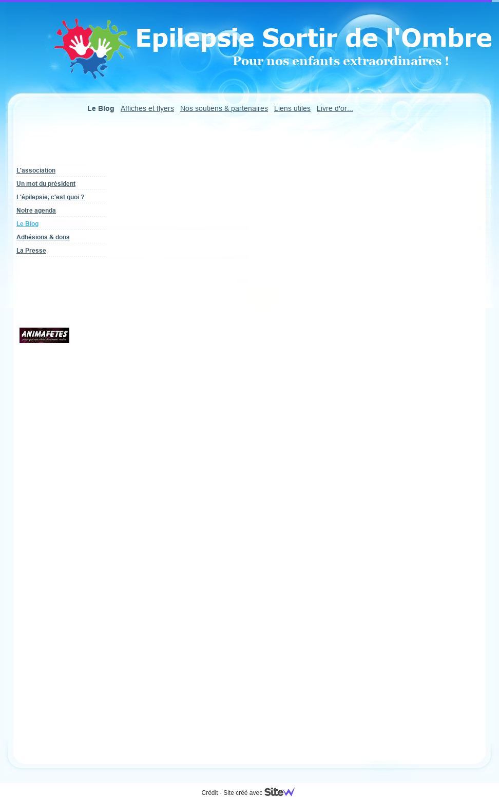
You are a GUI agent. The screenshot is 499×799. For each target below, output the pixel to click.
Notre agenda (36, 210)
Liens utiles (292, 108)
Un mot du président (45, 183)
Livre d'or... (335, 108)
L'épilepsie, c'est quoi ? (50, 197)
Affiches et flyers (147, 108)
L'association (35, 170)
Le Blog (27, 223)
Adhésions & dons (43, 237)
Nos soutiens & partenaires (224, 108)
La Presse (31, 250)
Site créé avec (262, 792)
